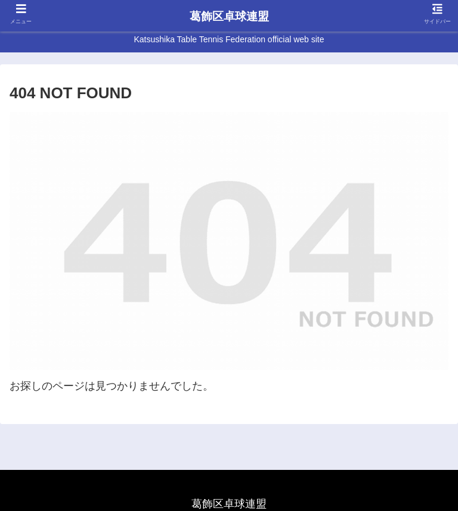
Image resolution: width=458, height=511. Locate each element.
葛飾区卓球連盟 (229, 16)
